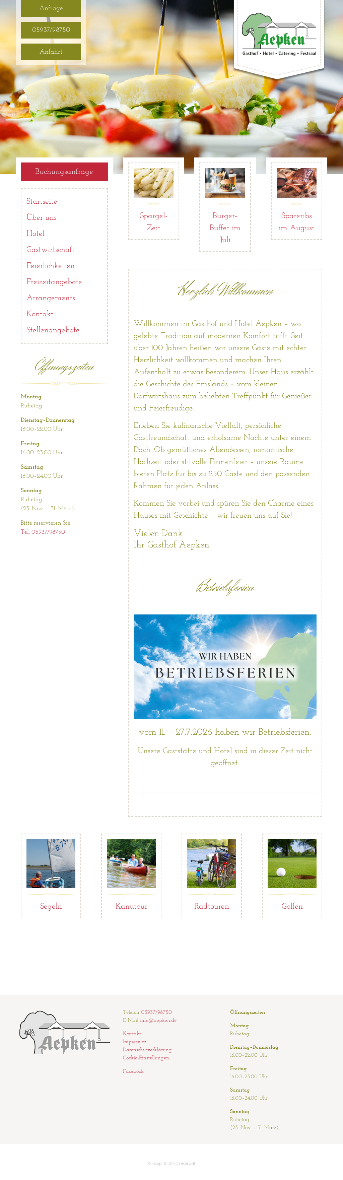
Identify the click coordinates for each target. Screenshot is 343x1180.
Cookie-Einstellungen (146, 1058)
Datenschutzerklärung (147, 1050)
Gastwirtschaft (50, 250)
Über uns (41, 218)
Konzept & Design (171, 1163)
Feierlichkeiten (50, 266)
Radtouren (211, 875)
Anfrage (51, 8)
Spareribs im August (297, 200)
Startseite (41, 202)
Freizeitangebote (54, 282)
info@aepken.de (158, 1020)
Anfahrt (51, 52)
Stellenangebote (53, 330)
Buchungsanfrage (64, 172)
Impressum (134, 1042)
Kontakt (40, 314)
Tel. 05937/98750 (43, 532)
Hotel (35, 234)
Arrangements (50, 298)
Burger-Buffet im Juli (225, 206)
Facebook (133, 1071)
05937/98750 (51, 30)
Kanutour (131, 875)
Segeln (50, 875)
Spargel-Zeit (154, 200)
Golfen (292, 875)
